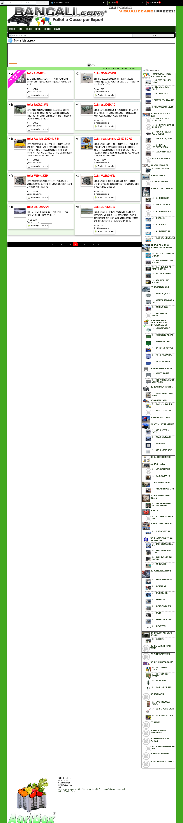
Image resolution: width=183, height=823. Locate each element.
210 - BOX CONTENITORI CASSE (159, 287)
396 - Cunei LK (156, 613)
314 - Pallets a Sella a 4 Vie (161, 476)
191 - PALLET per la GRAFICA (159, 245)
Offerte (37, 29)
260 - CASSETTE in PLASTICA (158, 400)
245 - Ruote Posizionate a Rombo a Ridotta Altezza (163, 381)
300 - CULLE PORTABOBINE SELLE (160, 457)
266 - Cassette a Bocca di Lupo (162, 411)
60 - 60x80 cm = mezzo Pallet (161, 152)
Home (20, 29)
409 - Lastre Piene (158, 639)
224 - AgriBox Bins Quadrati (161, 328)
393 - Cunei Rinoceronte (159, 593)
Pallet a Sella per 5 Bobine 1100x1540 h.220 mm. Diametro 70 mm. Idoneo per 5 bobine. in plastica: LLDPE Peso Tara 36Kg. (119, 58)
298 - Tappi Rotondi (158, 443)
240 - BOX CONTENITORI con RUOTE (161, 368)
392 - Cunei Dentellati (159, 586)
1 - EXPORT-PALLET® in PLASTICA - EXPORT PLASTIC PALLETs (161, 75)
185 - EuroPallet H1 (158, 218)
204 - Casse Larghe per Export (162, 274)
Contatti (57, 29)
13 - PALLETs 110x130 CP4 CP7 (161, 94)
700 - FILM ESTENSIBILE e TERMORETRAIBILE (158, 731)
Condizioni (47, 29)
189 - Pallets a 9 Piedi (159, 225)
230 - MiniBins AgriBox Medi (161, 342)
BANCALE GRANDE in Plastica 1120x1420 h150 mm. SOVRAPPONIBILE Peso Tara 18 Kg (48, 213)
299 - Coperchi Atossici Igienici (162, 450)
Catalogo (29, 29)
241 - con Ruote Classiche (160, 373)
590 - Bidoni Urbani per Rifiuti (161, 687)
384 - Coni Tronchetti (159, 564)
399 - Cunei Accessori (159, 626)
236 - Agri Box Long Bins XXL (161, 361)
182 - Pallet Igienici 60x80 (160, 198)
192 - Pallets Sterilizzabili (161, 231)
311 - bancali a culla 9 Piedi (161, 469)
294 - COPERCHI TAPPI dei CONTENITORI (162, 424)
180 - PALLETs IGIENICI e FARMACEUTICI (162, 188)
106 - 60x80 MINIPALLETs (158, 175)
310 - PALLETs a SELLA (157, 464)
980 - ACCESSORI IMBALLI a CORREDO (162, 761)
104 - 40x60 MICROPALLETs (159, 165)
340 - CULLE (154, 510)
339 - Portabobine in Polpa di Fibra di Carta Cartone (161, 505)
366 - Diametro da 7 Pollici (161, 531)
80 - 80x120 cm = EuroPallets (161, 158)
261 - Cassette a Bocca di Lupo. (162, 404)
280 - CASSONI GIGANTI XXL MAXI (160, 417)
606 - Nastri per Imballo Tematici (163, 709)
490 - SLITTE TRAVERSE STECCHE (160, 654)
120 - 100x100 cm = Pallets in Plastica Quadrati (161, 133)
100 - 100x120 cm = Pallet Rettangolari (160, 119)
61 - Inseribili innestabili (160, 181)
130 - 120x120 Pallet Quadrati (162, 138)
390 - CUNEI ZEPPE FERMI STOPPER (161, 571)
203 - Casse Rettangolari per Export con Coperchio (161, 268)
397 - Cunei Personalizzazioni (161, 620)
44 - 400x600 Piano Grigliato (161, 169)
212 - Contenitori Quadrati (160, 294)
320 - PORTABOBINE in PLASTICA (160, 483)
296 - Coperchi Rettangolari (161, 437)
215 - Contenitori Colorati (160, 307)
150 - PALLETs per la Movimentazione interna (160, 146)
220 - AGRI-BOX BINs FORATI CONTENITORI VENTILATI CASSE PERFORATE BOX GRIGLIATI (159, 322)
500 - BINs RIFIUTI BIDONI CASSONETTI (161, 662)
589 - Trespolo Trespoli (160, 681)
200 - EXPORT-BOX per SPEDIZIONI (161, 247)
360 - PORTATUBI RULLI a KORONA (161, 523)
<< (52, 244)
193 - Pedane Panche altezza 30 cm (163, 238)
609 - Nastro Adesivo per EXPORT (162, 715)
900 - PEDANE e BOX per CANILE (160, 753)
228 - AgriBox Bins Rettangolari (162, 335)
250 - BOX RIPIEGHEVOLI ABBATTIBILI (161, 387)
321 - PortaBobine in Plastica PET (163, 489)
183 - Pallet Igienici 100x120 (161, 211)
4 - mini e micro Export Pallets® (162, 107)
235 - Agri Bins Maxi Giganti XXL (162, 355)
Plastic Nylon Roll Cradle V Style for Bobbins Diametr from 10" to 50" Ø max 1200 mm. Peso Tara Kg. (81, 57)
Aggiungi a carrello (38, 95)
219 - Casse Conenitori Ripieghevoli (159, 315)
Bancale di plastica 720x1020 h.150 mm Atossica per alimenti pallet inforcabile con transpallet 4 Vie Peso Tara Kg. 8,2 (49, 81)
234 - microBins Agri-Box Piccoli (162, 348)
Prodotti (12, 29)
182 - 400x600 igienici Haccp (161, 205)
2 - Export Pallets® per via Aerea (163, 100)
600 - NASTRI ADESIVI (157, 694)
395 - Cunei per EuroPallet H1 (161, 606)
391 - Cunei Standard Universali (162, 580)
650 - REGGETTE (155, 722)
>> (98, 244)
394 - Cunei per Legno (159, 600)
